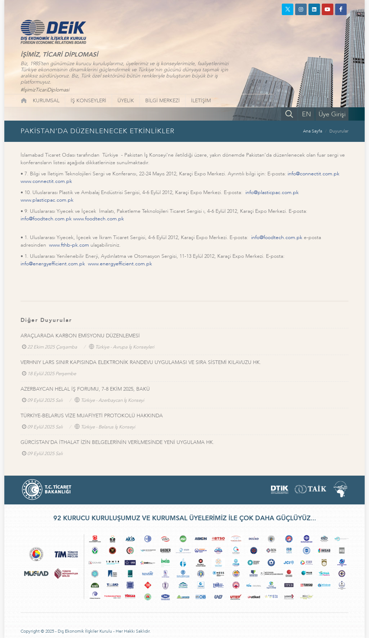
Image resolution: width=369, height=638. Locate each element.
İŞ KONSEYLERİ (88, 100)
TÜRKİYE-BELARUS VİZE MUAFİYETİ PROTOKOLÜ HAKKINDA (92, 415)
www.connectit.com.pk (46, 181)
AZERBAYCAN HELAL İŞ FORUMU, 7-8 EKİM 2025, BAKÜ (85, 389)
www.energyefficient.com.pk (120, 263)
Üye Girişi (332, 114)
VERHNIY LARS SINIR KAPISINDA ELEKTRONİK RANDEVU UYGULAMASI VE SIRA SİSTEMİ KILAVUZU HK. (141, 362)
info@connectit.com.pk (313, 173)
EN (306, 114)
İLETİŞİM (201, 100)
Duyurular (338, 131)
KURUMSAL (46, 100)
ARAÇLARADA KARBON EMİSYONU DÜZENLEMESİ (80, 335)
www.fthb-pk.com (69, 245)
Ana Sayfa (312, 131)
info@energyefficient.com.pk (53, 263)
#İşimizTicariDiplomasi (45, 90)
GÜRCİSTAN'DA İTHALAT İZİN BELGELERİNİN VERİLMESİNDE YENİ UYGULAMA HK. (117, 442)
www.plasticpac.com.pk (47, 200)
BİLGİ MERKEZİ (162, 100)
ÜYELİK (125, 100)
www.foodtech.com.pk (98, 218)
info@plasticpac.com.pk (272, 192)
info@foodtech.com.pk (46, 218)
